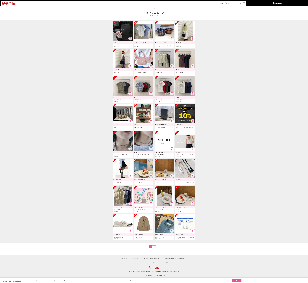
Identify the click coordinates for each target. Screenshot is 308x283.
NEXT (157, 246)
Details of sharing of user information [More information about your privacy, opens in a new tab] (12, 281)
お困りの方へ (121, 258)
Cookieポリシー (166, 262)
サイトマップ (139, 262)
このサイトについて (152, 262)
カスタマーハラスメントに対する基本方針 (174, 258)
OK (236, 280)
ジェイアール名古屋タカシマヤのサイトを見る (154, 275)
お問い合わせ (133, 258)
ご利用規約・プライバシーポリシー (150, 258)
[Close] (305, 280)
